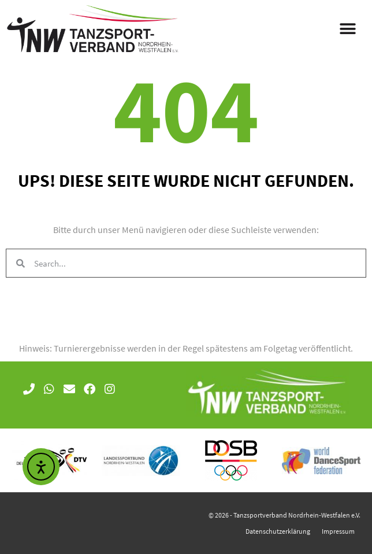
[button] (347, 29)
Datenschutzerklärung (277, 531)
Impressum (338, 531)
